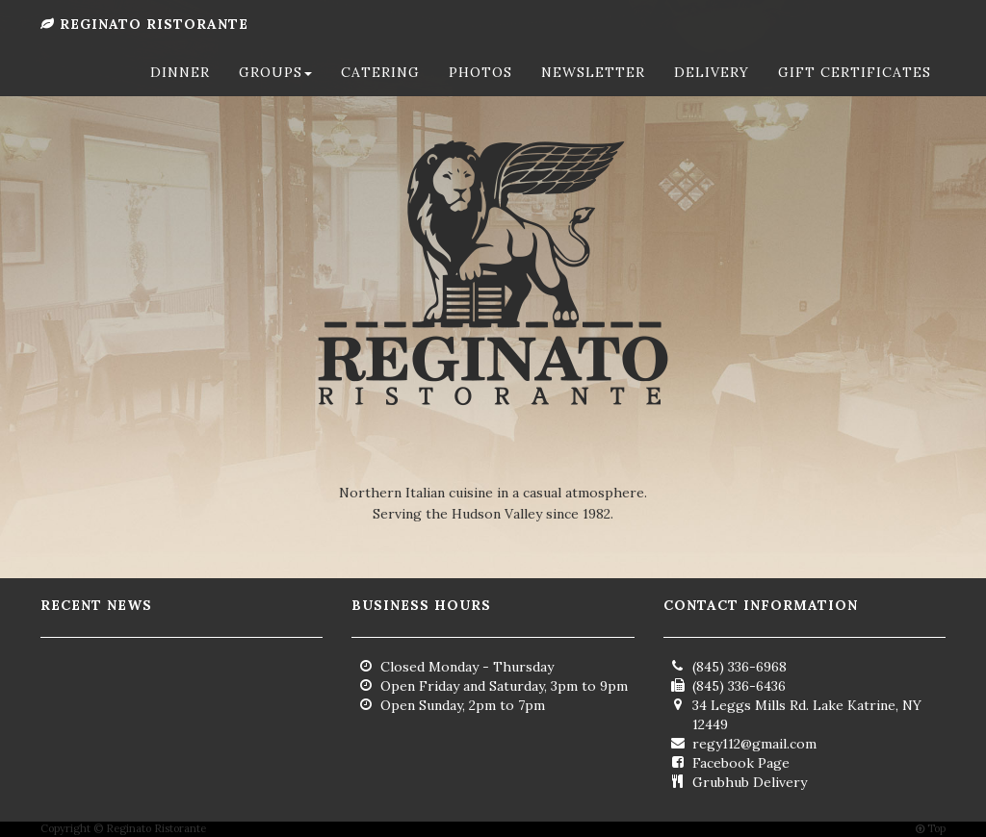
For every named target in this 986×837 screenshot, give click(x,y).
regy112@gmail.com (754, 743)
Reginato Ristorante (144, 43)
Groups (275, 91)
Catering (380, 91)
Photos (480, 91)
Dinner (180, 91)
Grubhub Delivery (749, 782)
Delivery (711, 91)
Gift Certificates (854, 91)
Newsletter (593, 91)
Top (931, 828)
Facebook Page (741, 763)
